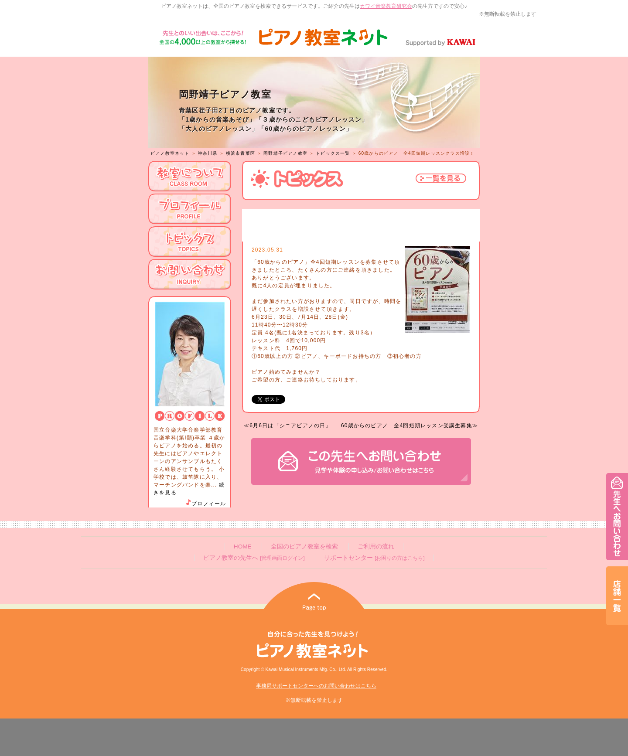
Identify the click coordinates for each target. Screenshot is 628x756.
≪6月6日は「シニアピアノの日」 (287, 425)
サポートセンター (374, 558)
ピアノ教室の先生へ (253, 558)
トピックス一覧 (333, 153)
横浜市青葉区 (240, 153)
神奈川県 (208, 153)
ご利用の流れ (376, 546)
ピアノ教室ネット (170, 153)
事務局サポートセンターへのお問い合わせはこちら (316, 685)
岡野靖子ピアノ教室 (285, 153)
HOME (243, 546)
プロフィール (205, 504)
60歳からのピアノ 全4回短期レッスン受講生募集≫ (409, 425)
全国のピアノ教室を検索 (304, 546)
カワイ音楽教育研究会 (386, 6)
